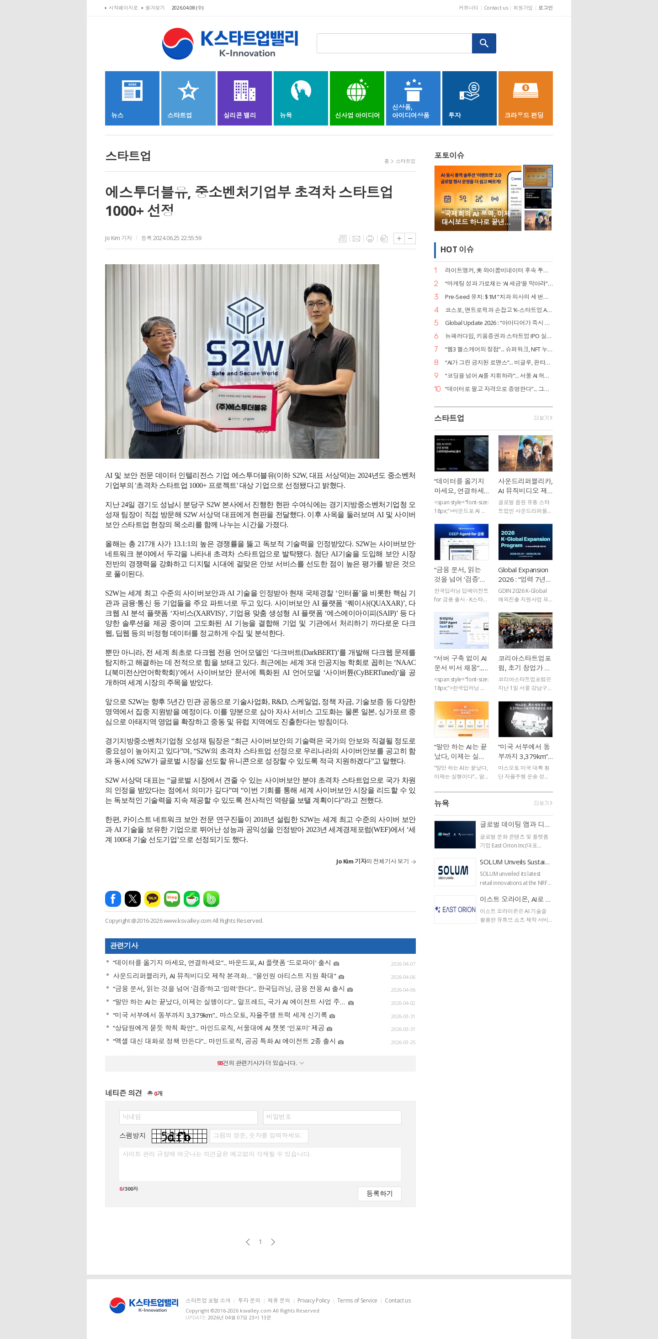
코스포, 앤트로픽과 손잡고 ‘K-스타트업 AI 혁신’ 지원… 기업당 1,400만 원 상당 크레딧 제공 (499, 310)
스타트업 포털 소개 (208, 1300)
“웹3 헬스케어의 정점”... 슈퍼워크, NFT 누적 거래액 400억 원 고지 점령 (499, 349)
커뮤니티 (468, 7)
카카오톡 (152, 899)
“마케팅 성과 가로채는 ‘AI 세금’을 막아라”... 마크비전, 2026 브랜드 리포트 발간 (499, 284)
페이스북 (113, 899)
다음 (273, 1242)
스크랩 (383, 238)
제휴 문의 (279, 1300)
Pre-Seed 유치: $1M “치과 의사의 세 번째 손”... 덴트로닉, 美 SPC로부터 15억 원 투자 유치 (499, 297)
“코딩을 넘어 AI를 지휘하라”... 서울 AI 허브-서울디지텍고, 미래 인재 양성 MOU (499, 376)
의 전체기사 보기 (372, 861)
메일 (356, 238)
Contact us (496, 7)
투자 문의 (249, 1300)
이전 (248, 1242)
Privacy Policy (313, 1300)
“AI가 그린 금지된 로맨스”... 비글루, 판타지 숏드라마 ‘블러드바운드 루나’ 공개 (499, 362)
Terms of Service (357, 1300)
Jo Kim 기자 (118, 238)
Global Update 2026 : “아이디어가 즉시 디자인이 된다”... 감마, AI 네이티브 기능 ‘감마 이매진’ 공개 (499, 323)
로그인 (545, 7)
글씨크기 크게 (399, 238)
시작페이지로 (123, 7)
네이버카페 (192, 899)
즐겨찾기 (155, 7)
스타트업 (405, 160)
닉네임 (131, 1117)
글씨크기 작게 (410, 238)
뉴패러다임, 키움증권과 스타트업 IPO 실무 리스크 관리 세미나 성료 (499, 336)
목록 (342, 238)
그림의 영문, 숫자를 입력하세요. (257, 1135)
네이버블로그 (172, 899)
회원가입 (523, 7)
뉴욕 (441, 803)
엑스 (133, 899)
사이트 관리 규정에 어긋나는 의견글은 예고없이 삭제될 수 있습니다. (216, 1154)
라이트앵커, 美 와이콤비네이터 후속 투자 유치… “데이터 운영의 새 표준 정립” (499, 270)
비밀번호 (278, 1117)
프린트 (370, 238)
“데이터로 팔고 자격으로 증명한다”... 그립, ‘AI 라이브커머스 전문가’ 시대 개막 (499, 389)
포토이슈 (449, 155)
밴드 (211, 899)
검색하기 (484, 43)
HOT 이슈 (457, 250)
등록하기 (379, 1193)
